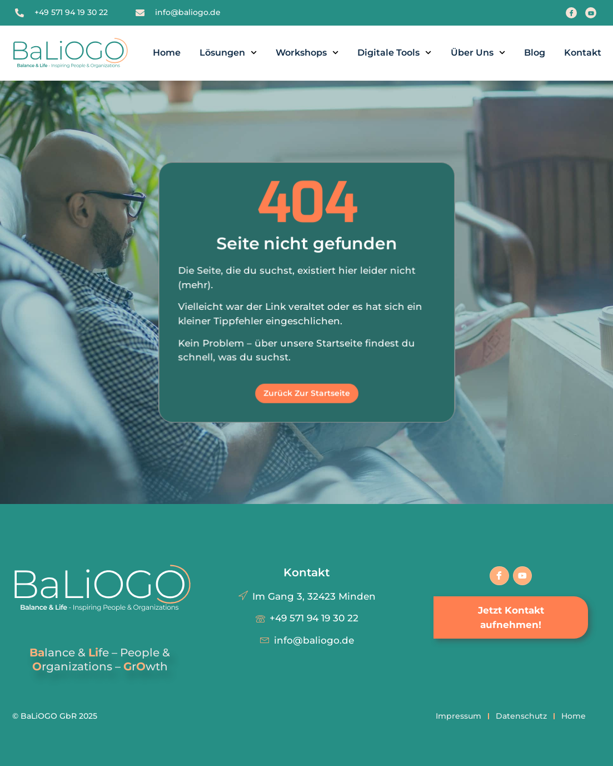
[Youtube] (590, 12)
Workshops (307, 52)
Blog (534, 52)
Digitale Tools (394, 52)
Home (167, 52)
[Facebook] (571, 12)
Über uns (478, 52)
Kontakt (582, 52)
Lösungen (228, 52)
